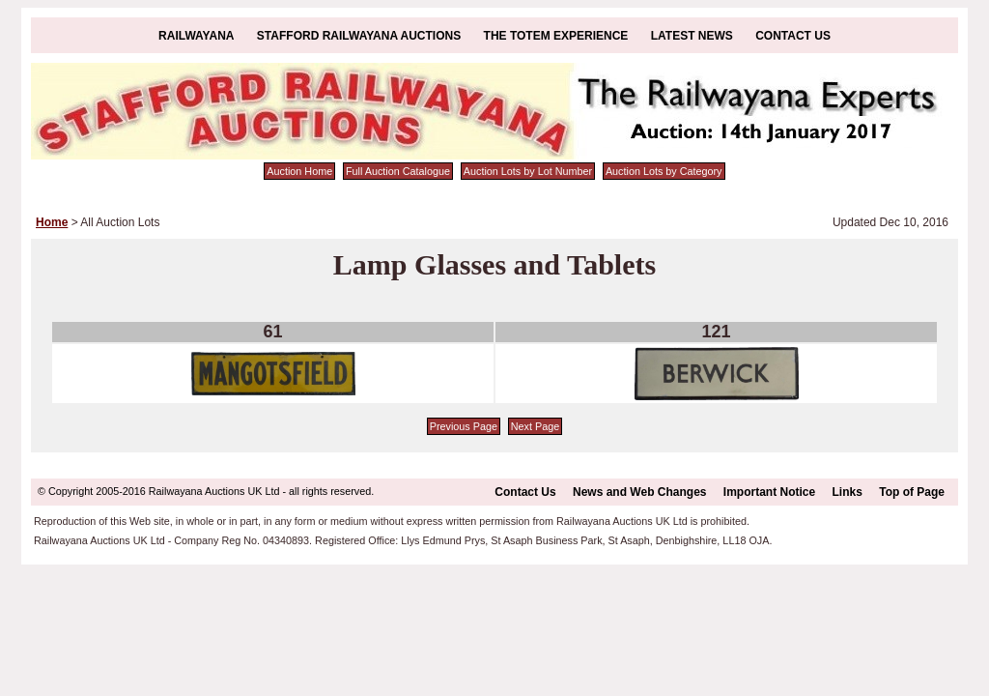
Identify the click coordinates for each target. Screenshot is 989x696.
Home (52, 222)
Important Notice (769, 492)
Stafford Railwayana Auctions (359, 36)
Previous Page (463, 426)
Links (847, 492)
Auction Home (299, 171)
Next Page (535, 426)
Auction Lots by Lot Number (528, 171)
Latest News (692, 36)
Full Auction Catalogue (398, 171)
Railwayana (196, 36)
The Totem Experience (556, 36)
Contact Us (793, 36)
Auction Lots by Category (664, 171)
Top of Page (912, 492)
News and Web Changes (639, 492)
